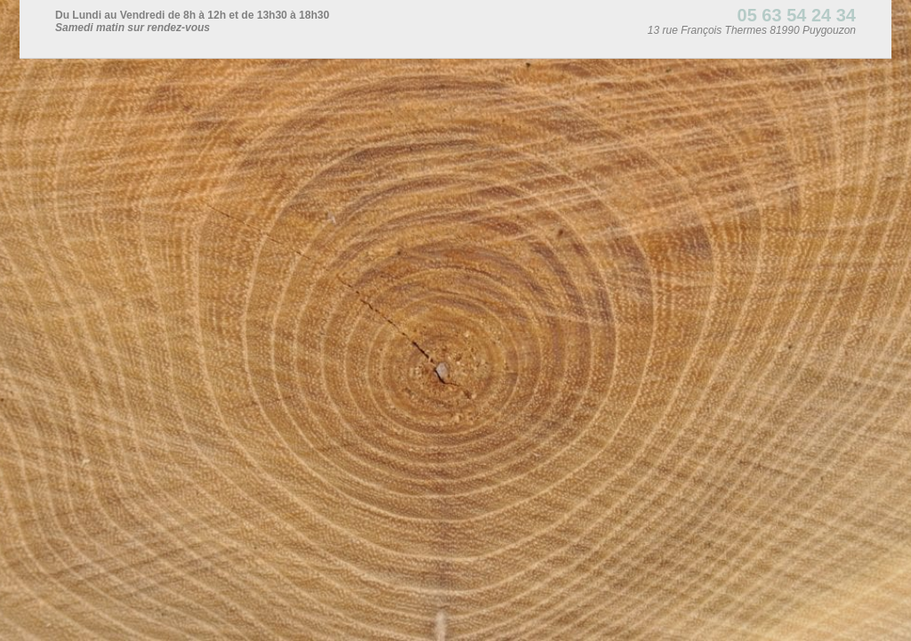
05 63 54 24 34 (797, 15)
